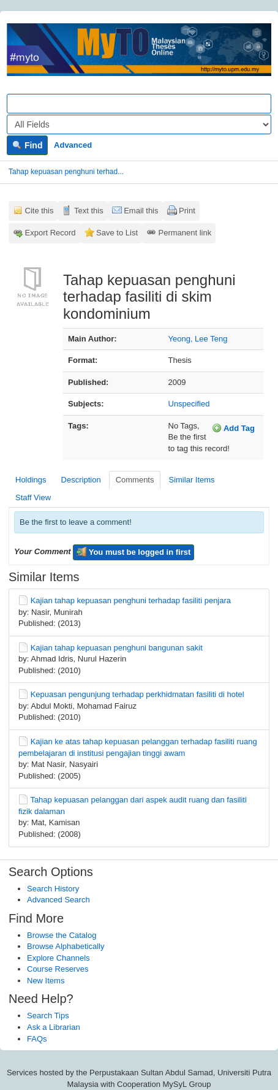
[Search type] (139, 124)
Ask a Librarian (53, 1027)
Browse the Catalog (61, 935)
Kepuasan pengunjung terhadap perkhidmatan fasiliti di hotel (137, 694)
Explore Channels (58, 957)
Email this (141, 210)
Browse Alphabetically (65, 946)
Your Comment (42, 551)
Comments (135, 479)
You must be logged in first (133, 552)
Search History (53, 888)
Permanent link (185, 232)
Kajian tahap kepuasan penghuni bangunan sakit (117, 647)
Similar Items (191, 479)
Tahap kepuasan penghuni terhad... (66, 171)
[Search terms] (139, 103)
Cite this (39, 210)
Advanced (73, 145)
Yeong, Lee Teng (198, 338)
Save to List (117, 232)
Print (187, 210)
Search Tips (48, 1015)
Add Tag (233, 428)
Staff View (33, 497)
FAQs (37, 1038)
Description (81, 479)
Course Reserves (57, 969)
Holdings (31, 479)
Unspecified (189, 403)
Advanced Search (58, 899)
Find (27, 145)
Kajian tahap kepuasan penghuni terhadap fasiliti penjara (131, 600)
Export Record (50, 232)
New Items (45, 980)
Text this (88, 210)
